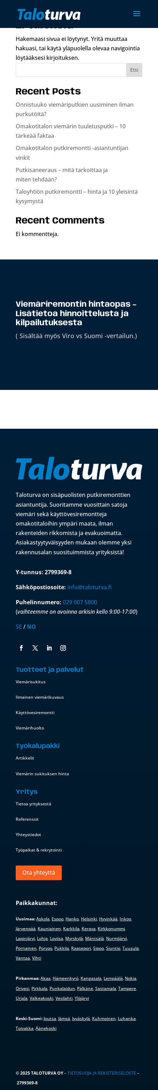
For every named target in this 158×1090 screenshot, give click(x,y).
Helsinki (89, 919)
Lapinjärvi (25, 938)
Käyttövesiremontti (35, 712)
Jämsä (64, 1018)
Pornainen (26, 948)
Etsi (134, 69)
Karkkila (71, 929)
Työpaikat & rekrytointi (39, 850)
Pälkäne (85, 988)
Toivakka (24, 1028)
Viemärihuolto (30, 728)
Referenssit (27, 819)
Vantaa (23, 958)
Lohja (42, 938)
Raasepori (81, 948)
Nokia (130, 978)
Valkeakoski (41, 998)
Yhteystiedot (28, 835)
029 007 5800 (80, 602)
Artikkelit (25, 758)
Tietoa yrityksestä (33, 804)
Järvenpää (26, 929)
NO (31, 627)
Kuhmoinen (104, 1018)
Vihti (36, 958)
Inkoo (125, 919)
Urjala (22, 998)
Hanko (72, 919)
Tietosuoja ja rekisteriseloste (101, 1073)
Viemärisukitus (31, 682)
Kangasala (91, 978)
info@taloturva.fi (89, 587)
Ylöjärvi (82, 998)
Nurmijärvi (116, 938)
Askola (43, 919)
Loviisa (56, 938)
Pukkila (61, 948)
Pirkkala (39, 988)
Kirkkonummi (111, 929)
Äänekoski (46, 1028)
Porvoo (45, 948)
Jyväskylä (81, 1018)
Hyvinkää (108, 919)
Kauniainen (49, 929)
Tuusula (130, 948)
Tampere (127, 988)
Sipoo (98, 948)
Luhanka (127, 1018)
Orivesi (22, 988)
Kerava (89, 929)
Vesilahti (64, 998)
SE (19, 627)
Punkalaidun (62, 988)
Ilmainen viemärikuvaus (40, 697)
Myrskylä (74, 938)
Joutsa (50, 1018)
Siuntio (113, 948)
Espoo (57, 919)
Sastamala (105, 988)
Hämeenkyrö (65, 978)
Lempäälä (113, 978)
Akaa (45, 978)
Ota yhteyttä (38, 872)
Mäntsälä (94, 938)
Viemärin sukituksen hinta (42, 774)
